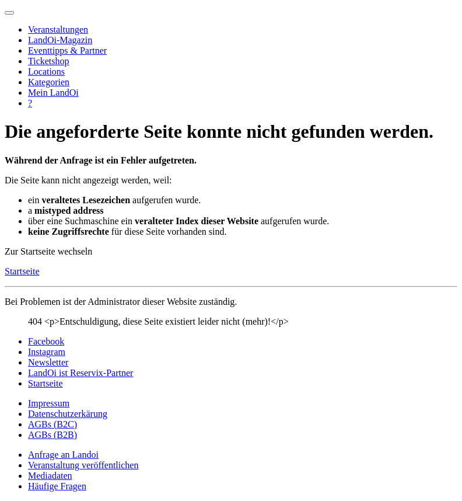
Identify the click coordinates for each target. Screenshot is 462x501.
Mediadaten (50, 476)
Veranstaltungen (58, 29)
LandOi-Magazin (60, 40)
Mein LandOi (53, 93)
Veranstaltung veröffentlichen (83, 465)
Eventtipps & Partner (67, 50)
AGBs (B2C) (52, 424)
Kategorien (48, 82)
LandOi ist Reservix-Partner (80, 373)
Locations (46, 71)
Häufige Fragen (57, 486)
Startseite (22, 271)
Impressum (48, 403)
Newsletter (48, 362)
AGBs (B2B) (52, 435)
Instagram (46, 352)
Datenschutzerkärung (67, 414)
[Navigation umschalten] (9, 13)
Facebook (46, 341)
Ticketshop (48, 61)
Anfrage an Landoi (63, 455)
